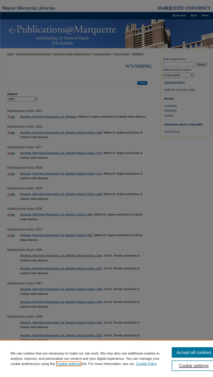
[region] (106, 358)
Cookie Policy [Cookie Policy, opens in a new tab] (146, 364)
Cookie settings (68, 364)
